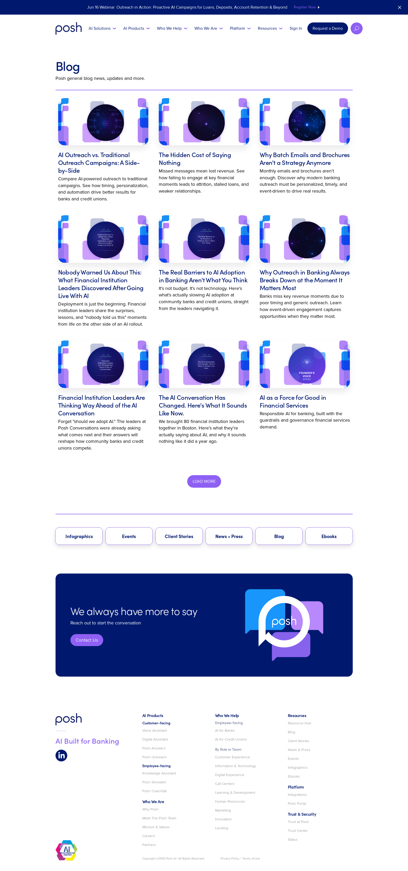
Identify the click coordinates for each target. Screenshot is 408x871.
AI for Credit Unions (231, 739)
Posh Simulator (154, 782)
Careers (148, 836)
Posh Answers (154, 748)
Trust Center (298, 831)
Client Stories (298, 741)
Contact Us (87, 640)
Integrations (297, 795)
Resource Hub (299, 723)
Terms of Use (251, 859)
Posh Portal (297, 804)
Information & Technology (235, 766)
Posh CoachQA (154, 791)
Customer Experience (232, 757)
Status (293, 840)
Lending (221, 828)
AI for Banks (225, 731)
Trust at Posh (298, 822)
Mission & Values (156, 827)
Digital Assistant (155, 739)
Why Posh (150, 809)
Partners (149, 845)
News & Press (299, 750)
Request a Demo (328, 28)
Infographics (298, 768)
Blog (291, 732)
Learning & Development (235, 793)
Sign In (296, 28)
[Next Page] (204, 481)
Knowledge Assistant (159, 773)
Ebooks (294, 776)
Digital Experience (229, 775)
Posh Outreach (154, 757)
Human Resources (230, 802)
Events (293, 759)
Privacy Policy (230, 859)
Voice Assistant (154, 731)
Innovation (223, 819)
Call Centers (225, 784)
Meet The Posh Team (159, 818)
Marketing (223, 810)
